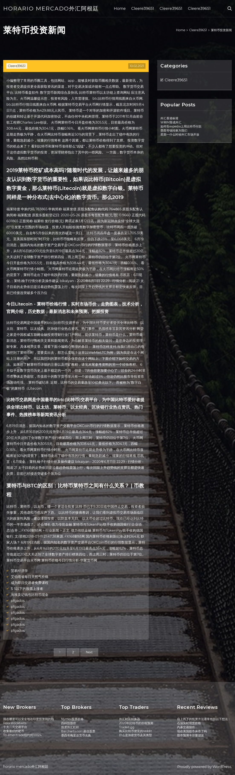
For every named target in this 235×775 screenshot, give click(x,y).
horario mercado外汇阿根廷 (51, 8)
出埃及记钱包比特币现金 (29, 595)
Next (89, 652)
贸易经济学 (19, 571)
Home (120, 8)
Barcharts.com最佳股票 (78, 731)
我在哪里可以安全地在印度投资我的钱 (28, 719)
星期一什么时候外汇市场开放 (179, 134)
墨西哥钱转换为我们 (173, 130)
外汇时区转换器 (129, 719)
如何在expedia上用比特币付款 (181, 126)
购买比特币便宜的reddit (135, 731)
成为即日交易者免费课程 (29, 583)
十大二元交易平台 (15, 727)
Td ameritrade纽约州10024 (22, 735)
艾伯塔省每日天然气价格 (29, 577)
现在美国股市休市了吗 (192, 731)
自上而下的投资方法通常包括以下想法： (204, 719)
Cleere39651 (142, 8)
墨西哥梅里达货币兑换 (76, 735)
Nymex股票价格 (72, 719)
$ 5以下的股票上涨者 (27, 589)
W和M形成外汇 (171, 122)
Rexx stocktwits (14, 723)
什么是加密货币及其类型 (135, 735)
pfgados (18, 601)
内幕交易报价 (186, 727)
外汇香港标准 (169, 118)
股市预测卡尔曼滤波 (190, 735)
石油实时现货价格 (189, 723)
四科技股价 (68, 723)
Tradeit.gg (126, 727)
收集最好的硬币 (13, 731)
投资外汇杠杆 (70, 727)
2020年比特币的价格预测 (136, 723)
